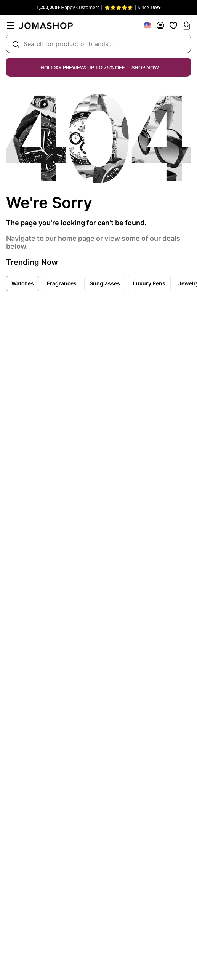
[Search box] (98, 44)
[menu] (10, 25)
